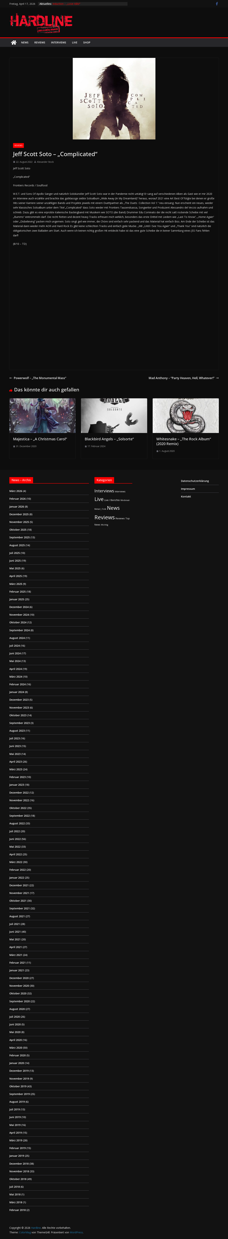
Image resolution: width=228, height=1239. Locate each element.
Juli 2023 (14, 738)
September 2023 (19, 723)
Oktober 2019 (17, 1086)
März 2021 (15, 955)
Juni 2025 (15, 560)
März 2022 (15, 862)
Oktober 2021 (17, 900)
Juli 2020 (14, 1016)
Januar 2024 (16, 692)
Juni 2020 (15, 1024)
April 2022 (15, 854)
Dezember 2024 (19, 607)
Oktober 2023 (17, 715)
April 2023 (15, 761)
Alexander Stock (45, 161)
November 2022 (19, 800)
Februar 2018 (17, 1210)
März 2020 (15, 1047)
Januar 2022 (16, 877)
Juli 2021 (14, 924)
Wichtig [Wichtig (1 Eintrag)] (104, 524)
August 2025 (17, 545)
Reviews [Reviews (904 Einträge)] (104, 517)
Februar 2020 (17, 1055)
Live (74, 42)
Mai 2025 (15, 568)
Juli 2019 (14, 1109)
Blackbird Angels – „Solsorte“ (109, 438)
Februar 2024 (17, 684)
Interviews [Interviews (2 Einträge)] (120, 491)
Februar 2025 (17, 591)
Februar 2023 (17, 777)
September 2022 (19, 815)
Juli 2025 (14, 553)
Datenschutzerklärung (195, 481)
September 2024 (19, 630)
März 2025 (15, 584)
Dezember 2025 (19, 514)
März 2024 (15, 676)
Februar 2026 (17, 498)
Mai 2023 (15, 754)
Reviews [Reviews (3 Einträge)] (120, 518)
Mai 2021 (15, 939)
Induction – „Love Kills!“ (66, 3)
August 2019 (17, 1101)
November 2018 (19, 1171)
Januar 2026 (16, 506)
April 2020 (15, 1040)
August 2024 (17, 638)
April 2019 (15, 1132)
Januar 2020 (16, 1063)
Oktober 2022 (17, 808)
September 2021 (19, 908)
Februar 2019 (17, 1148)
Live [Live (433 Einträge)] (99, 499)
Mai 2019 (15, 1125)
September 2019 (19, 1094)
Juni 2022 (15, 839)
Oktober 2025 (17, 529)
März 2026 (15, 491)
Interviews (58, 42)
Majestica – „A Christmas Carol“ (40, 438)
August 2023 (17, 730)
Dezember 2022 (19, 792)
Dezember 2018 (19, 1163)
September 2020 (19, 1001)
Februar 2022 (17, 869)
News (24, 42)
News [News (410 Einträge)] (113, 507)
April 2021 (15, 947)
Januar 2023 (16, 784)
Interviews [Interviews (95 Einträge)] (104, 491)
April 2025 (15, 576)
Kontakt (186, 496)
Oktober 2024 (17, 622)
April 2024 (15, 669)
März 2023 (15, 769)
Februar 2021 (17, 962)
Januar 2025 (16, 599)
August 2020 (17, 1009)
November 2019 (19, 1078)
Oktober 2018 (17, 1179)
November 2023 (19, 707)
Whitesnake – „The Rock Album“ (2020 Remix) (183, 441)
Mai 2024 (15, 661)
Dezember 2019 (19, 1070)
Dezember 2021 (19, 885)
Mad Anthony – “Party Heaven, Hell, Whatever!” (184, 378)
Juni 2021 (15, 931)
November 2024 (19, 614)
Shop (86, 42)
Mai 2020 (15, 1032)
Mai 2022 (15, 846)
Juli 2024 (14, 645)
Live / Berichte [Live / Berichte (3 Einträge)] (112, 500)
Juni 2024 (15, 653)
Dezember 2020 (19, 978)
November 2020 (19, 985)
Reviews (39, 42)
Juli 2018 (14, 1186)
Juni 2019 (15, 1117)
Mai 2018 (15, 1194)
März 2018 (15, 1202)
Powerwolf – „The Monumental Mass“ (37, 378)
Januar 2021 (16, 970)
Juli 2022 (14, 831)
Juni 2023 (15, 746)
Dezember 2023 (19, 699)
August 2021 (17, 916)
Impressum (188, 489)
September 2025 (19, 537)
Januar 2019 (16, 1155)
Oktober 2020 (17, 993)
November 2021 (19, 893)
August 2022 (17, 823)
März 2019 (15, 1140)
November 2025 (19, 522)
